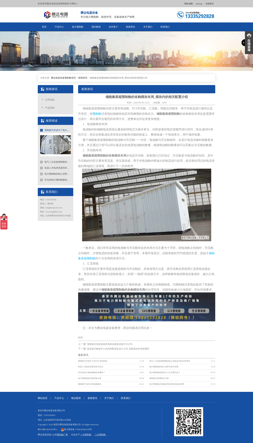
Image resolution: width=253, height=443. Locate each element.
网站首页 (42, 398)
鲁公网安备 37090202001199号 (76, 429)
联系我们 (165, 27)
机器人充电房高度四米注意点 (55, 168)
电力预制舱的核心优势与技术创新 (55, 174)
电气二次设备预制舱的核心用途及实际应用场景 (55, 162)
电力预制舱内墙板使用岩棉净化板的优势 (166, 384)
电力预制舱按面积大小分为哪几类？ (164, 372)
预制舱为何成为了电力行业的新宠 (55, 130)
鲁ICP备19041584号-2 (47, 429)
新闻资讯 (130, 27)
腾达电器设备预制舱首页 (63, 78)
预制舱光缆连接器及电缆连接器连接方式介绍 (109, 344)
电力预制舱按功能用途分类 (89, 378)
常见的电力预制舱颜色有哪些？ (55, 180)
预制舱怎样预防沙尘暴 (159, 378)
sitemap (199, 3)
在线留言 (209, 3)
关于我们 (147, 27)
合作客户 (113, 27)
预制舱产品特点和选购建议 (89, 384)
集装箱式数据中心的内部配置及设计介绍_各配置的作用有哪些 (118, 349)
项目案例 (96, 27)
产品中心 (59, 27)
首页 (44, 27)
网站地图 (188, 3)
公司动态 (50, 99)
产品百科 (50, 108)
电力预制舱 (77, 27)
